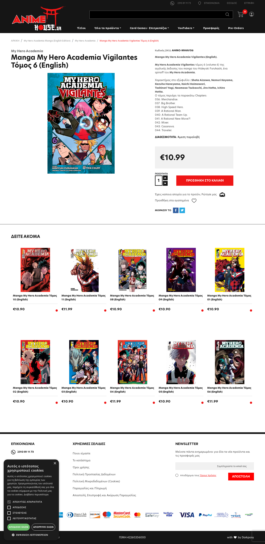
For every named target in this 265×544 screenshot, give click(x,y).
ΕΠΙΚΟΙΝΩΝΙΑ (209, 3)
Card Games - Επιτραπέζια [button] (148, 28)
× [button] (54, 463)
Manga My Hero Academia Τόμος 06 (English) (229, 390)
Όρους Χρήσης (208, 475)
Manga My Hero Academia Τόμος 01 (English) (229, 297)
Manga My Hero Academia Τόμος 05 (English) (181, 390)
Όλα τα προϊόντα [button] (106, 28)
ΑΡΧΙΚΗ (15, 40)
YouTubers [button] (185, 28)
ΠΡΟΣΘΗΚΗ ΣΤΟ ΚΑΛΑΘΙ (193, 180)
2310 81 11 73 (180, 3)
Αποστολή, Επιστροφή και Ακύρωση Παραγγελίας (104, 495)
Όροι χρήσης (81, 467)
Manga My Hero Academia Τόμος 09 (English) (181, 297)
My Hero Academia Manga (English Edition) (47, 40)
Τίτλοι (81, 28)
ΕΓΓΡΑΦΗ (249, 3)
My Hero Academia (85, 40)
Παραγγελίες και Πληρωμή (90, 488)
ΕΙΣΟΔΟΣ (232, 3)
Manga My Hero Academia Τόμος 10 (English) (35, 297)
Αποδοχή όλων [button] (18, 527)
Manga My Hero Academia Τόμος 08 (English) (132, 297)
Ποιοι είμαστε (81, 453)
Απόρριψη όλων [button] (43, 527)
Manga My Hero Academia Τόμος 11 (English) (83, 297)
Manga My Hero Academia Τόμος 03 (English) (83, 390)
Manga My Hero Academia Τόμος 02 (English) (35, 390)
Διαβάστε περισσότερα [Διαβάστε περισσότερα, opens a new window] (36, 494)
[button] (31, 535)
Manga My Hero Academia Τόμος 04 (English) (132, 390)
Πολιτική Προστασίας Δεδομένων (94, 474)
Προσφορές (211, 28)
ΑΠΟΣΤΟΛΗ (241, 476)
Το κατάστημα (81, 460)
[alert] (31, 499)
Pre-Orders (236, 28)
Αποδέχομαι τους (198, 475)
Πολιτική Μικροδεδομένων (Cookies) (96, 481)
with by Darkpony (240, 537)
